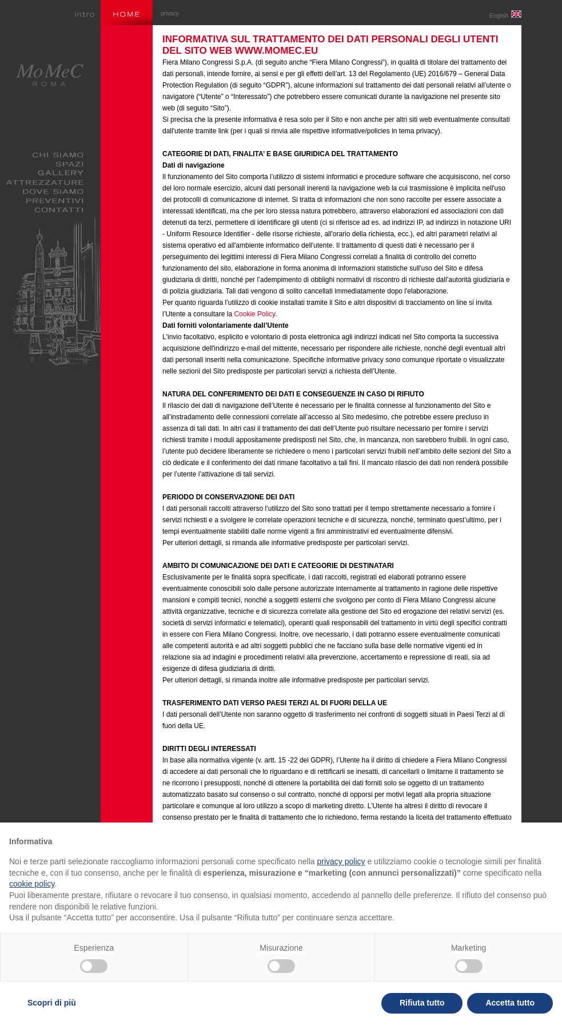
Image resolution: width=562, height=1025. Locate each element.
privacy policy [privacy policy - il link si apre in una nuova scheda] (341, 861)
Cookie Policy (254, 314)
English (505, 16)
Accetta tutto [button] (510, 1002)
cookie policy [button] (31, 883)
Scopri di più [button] (51, 1002)
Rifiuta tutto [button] (422, 1002)
